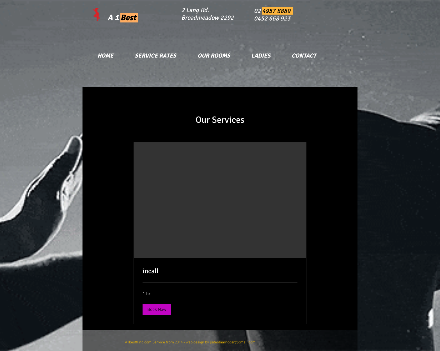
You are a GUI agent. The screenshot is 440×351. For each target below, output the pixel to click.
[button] (157, 309)
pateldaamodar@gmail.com (233, 342)
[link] (220, 271)
